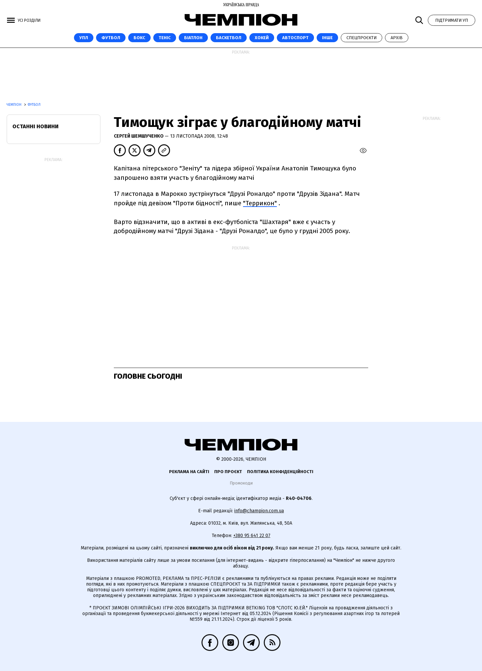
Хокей (262, 37)
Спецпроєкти (361, 37)
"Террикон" (260, 203)
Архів (397, 37)
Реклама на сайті (189, 471)
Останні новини (35, 126)
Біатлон (193, 37)
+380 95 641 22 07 (251, 535)
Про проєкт (228, 471)
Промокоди (241, 483)
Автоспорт (295, 37)
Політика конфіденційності (280, 471)
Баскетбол (228, 37)
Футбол (110, 37)
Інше (327, 37)
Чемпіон (14, 105)
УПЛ (83, 37)
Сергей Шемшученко (139, 136)
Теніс (165, 37)
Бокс (139, 37)
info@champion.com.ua (259, 511)
